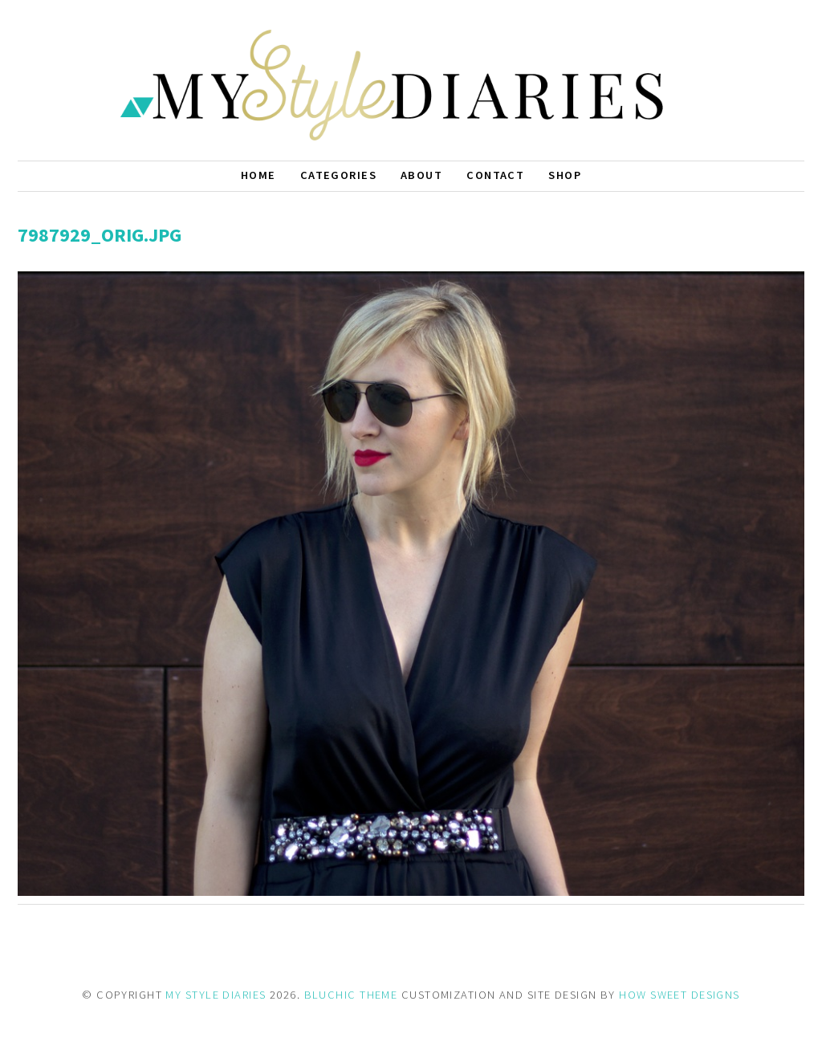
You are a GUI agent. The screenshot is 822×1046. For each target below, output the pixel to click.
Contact (495, 175)
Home (258, 175)
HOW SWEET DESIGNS (679, 994)
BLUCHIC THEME (351, 994)
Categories (338, 175)
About (421, 175)
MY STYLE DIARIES (215, 994)
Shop (564, 175)
